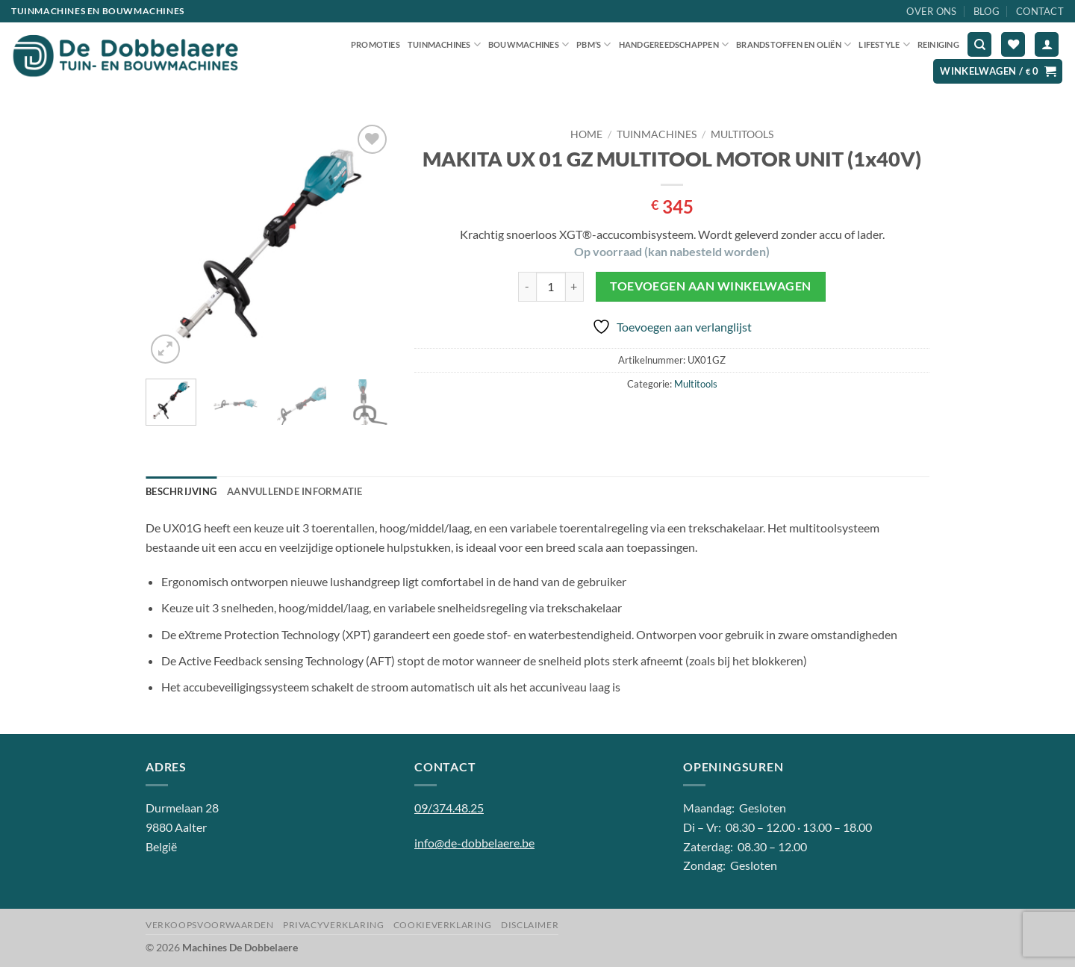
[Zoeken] (979, 44)
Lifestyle (884, 44)
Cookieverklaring (442, 924)
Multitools (742, 134)
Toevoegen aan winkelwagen (710, 286)
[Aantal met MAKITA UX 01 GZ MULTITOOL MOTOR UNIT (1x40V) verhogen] (575, 287)
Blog (986, 11)
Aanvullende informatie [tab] (295, 491)
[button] (1047, 44)
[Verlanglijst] (1013, 44)
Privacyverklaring (333, 924)
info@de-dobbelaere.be (474, 843)
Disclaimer (529, 924)
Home (586, 134)
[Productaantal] (551, 287)
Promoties (375, 44)
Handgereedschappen (674, 44)
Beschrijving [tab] (181, 491)
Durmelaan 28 (182, 807)
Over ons (931, 11)
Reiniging (938, 44)
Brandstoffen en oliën (793, 44)
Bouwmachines (528, 44)
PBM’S (593, 44)
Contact (1040, 11)
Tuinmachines (444, 44)
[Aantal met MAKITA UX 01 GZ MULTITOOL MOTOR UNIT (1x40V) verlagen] (527, 287)
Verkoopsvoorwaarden (210, 924)
